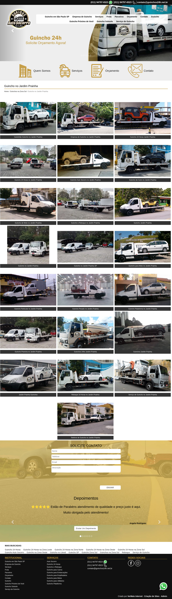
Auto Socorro (52, 561)
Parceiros (113, 12)
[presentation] (72, 479)
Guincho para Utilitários (55, 581)
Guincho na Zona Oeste (37, 552)
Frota (103, 12)
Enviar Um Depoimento (86, 528)
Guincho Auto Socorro (14, 552)
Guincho (149, 12)
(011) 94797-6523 (99, 2)
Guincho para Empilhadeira (57, 575)
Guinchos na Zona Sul (18, 91)
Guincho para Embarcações (57, 573)
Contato (138, 12)
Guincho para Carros (54, 570)
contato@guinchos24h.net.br (152, 2)
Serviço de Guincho (141, 552)
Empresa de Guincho (76, 12)
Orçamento (126, 12)
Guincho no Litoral (58, 552)
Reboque (126, 552)
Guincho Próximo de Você (14, 584)
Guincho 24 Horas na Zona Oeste (100, 550)
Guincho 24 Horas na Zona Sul (131, 550)
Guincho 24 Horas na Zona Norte (69, 550)
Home (6, 91)
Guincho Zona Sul (89, 552)
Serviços (93, 12)
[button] (13, 30)
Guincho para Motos (54, 578)
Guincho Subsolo (11, 586)
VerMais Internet (135, 596)
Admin (164, 596)
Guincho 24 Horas (13, 550)
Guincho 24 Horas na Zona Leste (37, 550)
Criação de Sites (151, 596)
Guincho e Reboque (54, 567)
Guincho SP (74, 552)
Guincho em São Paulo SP (51, 12)
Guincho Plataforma (54, 584)
